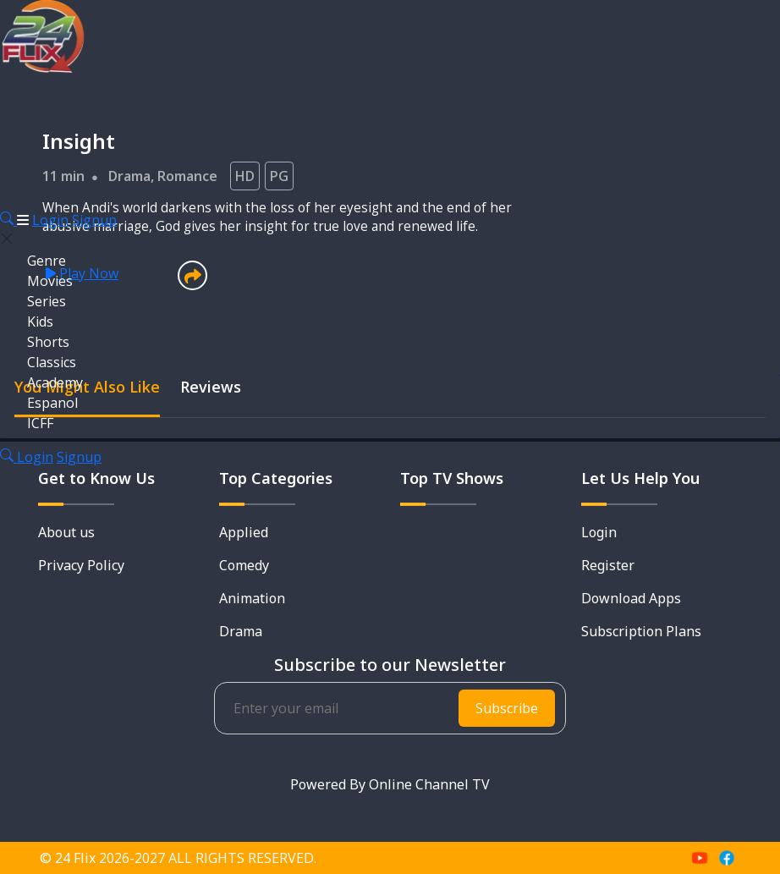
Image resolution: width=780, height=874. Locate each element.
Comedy (244, 565)
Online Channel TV (429, 784)
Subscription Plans (641, 631)
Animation (252, 598)
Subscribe (506, 708)
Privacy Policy (81, 565)
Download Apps (631, 598)
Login (50, 220)
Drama (240, 631)
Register (607, 565)
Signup (94, 220)
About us (66, 532)
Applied (243, 532)
